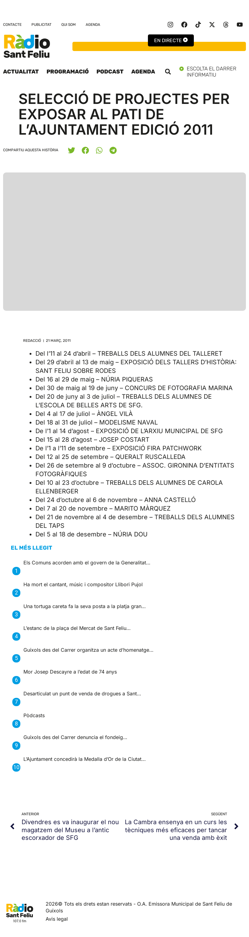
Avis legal (57, 919)
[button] (168, 71)
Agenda (93, 24)
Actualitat (21, 71)
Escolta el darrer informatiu (212, 71)
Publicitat (41, 24)
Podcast (110, 71)
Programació (68, 71)
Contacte (12, 24)
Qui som (68, 24)
